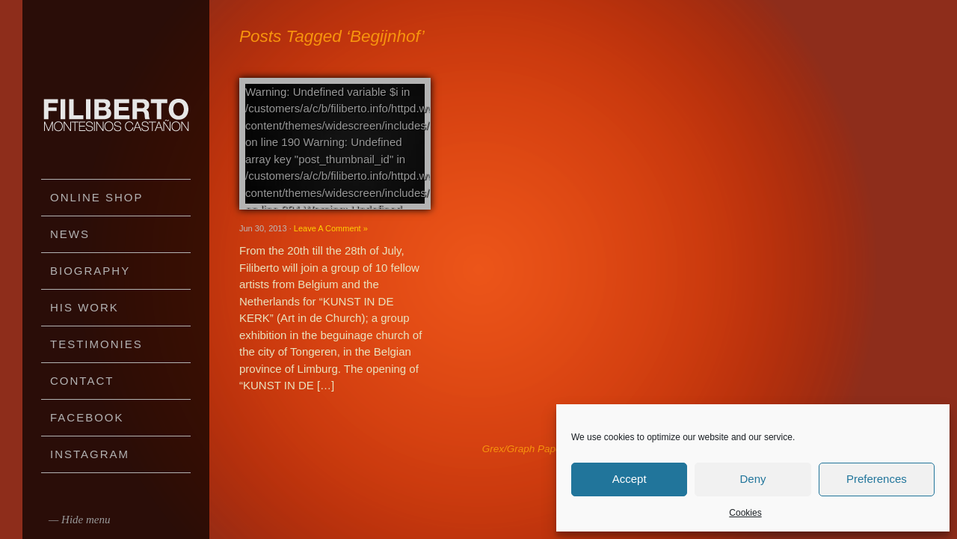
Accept (629, 478)
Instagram (89, 454)
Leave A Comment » (331, 228)
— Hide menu (80, 520)
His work (84, 307)
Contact (82, 380)
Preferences (876, 478)
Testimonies (96, 344)
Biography (90, 270)
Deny (752, 478)
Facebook (87, 417)
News (70, 234)
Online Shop (97, 197)
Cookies (745, 513)
